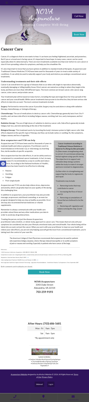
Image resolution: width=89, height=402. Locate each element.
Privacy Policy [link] (47, 377)
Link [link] (27, 257)
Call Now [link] (78, 16)
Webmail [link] (39, 384)
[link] (3, 164)
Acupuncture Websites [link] (19, 374)
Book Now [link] (79, 34)
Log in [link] (51, 384)
